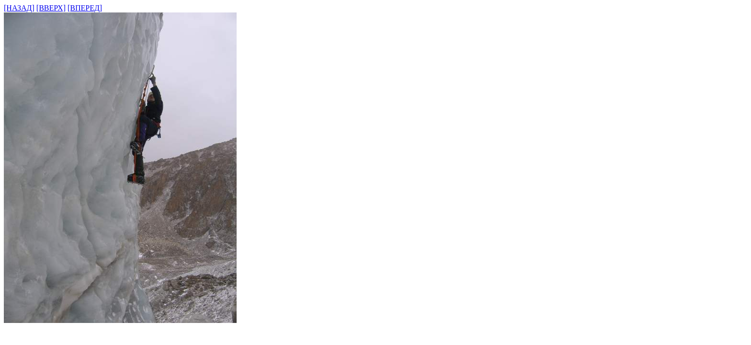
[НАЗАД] (19, 8)
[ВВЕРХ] (51, 8)
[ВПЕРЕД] (85, 8)
